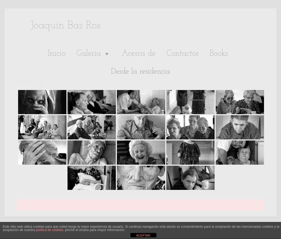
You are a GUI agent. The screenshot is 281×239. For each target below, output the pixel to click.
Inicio (57, 53)
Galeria (94, 53)
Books (218, 53)
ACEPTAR (143, 235)
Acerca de (138, 53)
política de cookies (49, 230)
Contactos (183, 53)
